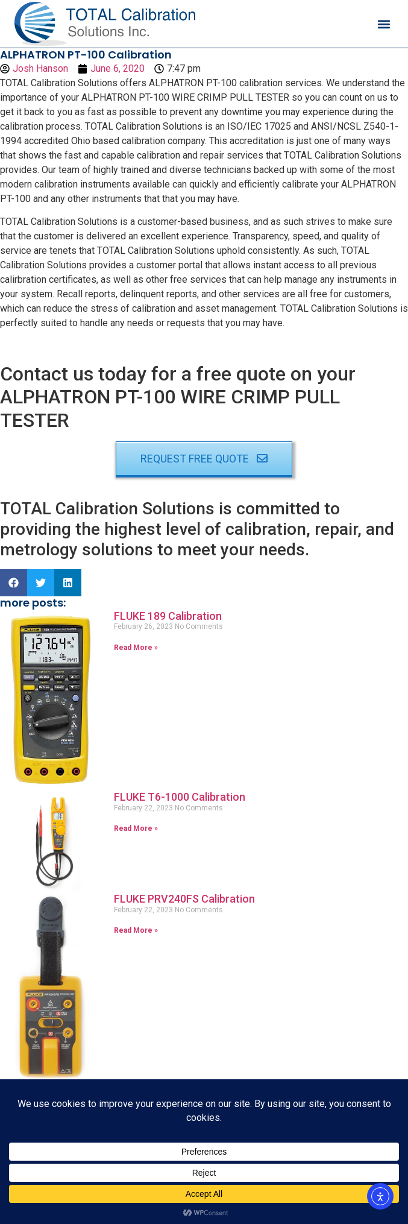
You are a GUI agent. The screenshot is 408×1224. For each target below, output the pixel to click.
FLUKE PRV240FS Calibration (184, 898)
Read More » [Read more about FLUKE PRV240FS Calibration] (136, 930)
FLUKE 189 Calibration (168, 616)
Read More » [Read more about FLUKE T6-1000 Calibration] (136, 828)
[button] (384, 24)
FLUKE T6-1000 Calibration (179, 796)
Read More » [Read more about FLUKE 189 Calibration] (136, 647)
